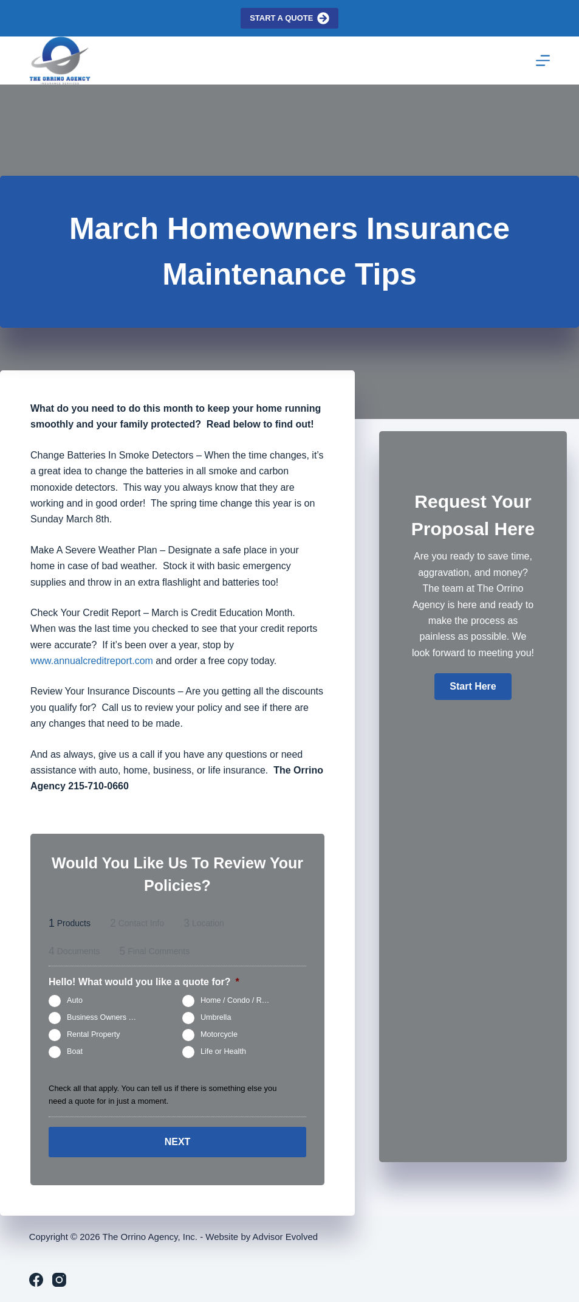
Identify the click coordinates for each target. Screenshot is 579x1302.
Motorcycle (219, 1034)
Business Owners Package (108, 1017)
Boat (75, 1051)
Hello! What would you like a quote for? (144, 982)
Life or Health (223, 1051)
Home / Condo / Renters (241, 1000)
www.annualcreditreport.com (91, 661)
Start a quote (289, 18)
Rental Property (93, 1034)
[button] (472, 686)
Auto (75, 1000)
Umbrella (215, 1017)
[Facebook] (36, 1280)
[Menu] (543, 61)
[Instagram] (59, 1280)
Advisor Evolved (285, 1236)
